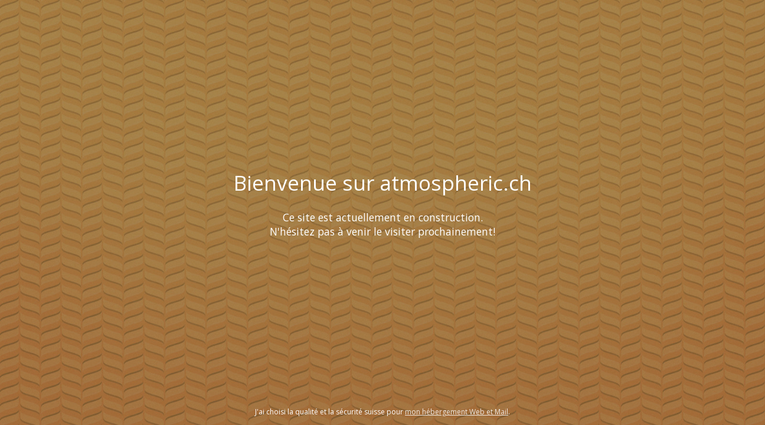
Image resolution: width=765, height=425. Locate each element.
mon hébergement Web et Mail (456, 412)
